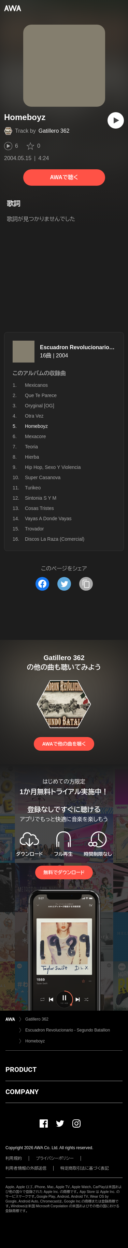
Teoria (31, 446)
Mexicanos (36, 385)
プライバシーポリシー (55, 1158)
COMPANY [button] (22, 1092)
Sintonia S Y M (40, 498)
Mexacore (35, 436)
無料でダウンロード (63, 872)
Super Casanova (42, 477)
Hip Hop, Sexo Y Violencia (53, 467)
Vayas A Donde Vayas (48, 518)
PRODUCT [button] (21, 1069)
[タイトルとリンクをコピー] (86, 584)
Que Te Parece (41, 395)
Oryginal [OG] (39, 405)
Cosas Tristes (39, 508)
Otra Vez (34, 416)
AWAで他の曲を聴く (64, 744)
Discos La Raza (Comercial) (54, 539)
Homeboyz (35, 1041)
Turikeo (33, 487)
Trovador (34, 528)
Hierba (32, 457)
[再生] (116, 120)
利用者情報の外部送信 (25, 1168)
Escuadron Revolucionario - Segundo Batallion (67, 1030)
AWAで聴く (64, 177)
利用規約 (13, 1158)
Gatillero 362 (54, 131)
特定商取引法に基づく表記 (84, 1168)
